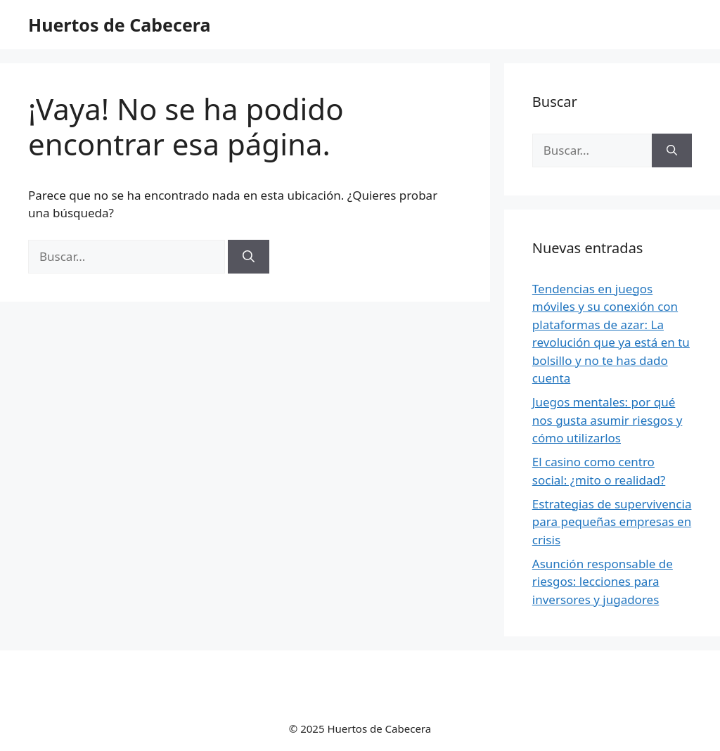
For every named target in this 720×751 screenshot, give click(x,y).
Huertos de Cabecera (119, 25)
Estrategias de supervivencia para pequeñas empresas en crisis (612, 522)
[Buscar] (248, 257)
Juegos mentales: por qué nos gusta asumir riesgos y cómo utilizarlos (607, 420)
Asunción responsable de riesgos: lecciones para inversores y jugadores (602, 582)
